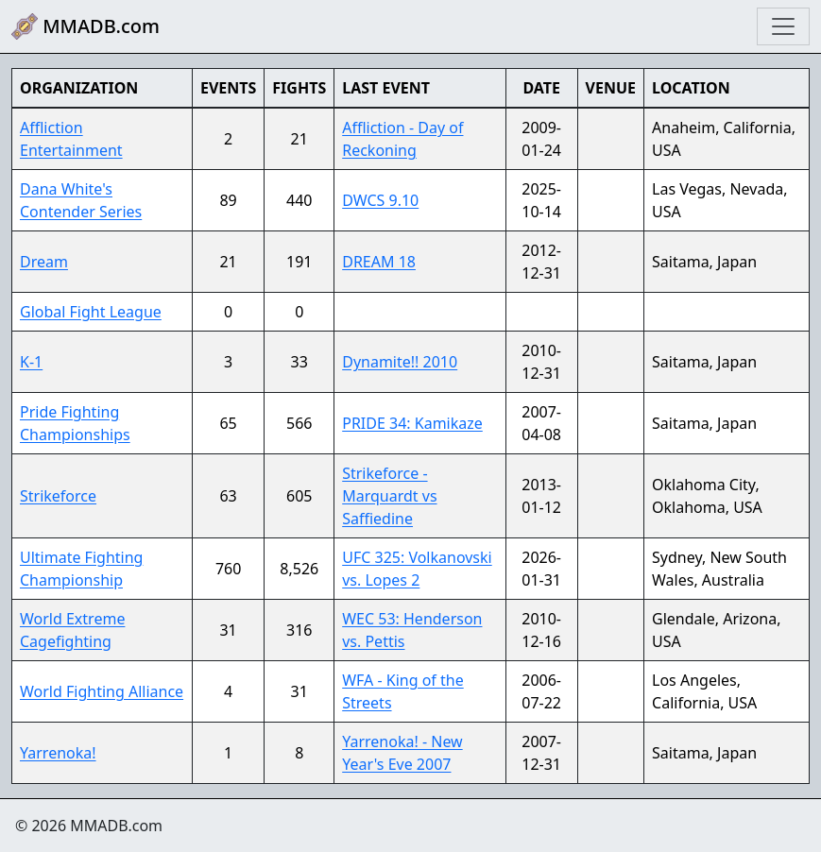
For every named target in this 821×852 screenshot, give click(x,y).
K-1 (31, 361)
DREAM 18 (379, 261)
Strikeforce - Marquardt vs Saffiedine (389, 496)
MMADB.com (85, 26)
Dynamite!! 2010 (399, 361)
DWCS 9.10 (380, 200)
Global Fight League (91, 311)
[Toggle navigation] (783, 26)
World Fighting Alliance (101, 691)
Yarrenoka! (58, 752)
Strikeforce (58, 496)
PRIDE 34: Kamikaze (412, 423)
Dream (44, 261)
